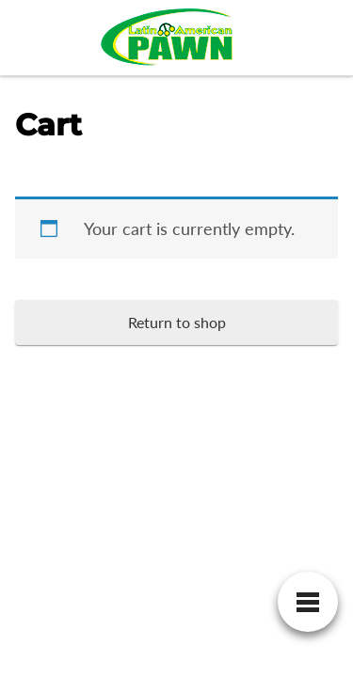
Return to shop (177, 322)
